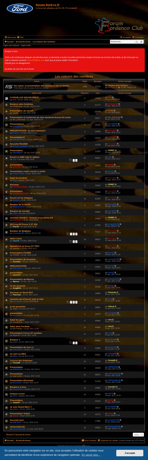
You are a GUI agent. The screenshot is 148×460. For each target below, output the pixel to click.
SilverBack (17, 153)
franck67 (111, 387)
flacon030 (112, 130)
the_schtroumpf (19, 120)
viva (110, 320)
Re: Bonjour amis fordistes (116, 85)
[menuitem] (20, 37)
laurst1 (111, 171)
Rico (15, 180)
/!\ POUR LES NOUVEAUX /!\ (24, 97)
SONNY (111, 150)
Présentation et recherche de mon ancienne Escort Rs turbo (40, 117)
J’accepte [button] (130, 453)
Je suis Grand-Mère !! (21, 407)
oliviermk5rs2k (114, 374)
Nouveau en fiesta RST (21, 292)
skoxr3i (16, 241)
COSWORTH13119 (20, 193)
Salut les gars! (17, 320)
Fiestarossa (17, 106)
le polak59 (17, 315)
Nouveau (14, 184)
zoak (110, 299)
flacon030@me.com (36, 60)
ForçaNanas (18, 322)
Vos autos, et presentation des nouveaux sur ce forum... (42, 86)
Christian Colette (20, 187)
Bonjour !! (15, 339)
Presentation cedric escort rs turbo (27, 171)
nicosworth (113, 87)
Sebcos (16, 133)
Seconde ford (16, 420)
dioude (16, 200)
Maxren (16, 281)
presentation (16, 165)
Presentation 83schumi (21, 380)
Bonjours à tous (18, 387)
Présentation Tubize (20, 413)
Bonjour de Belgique (20, 231)
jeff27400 (17, 167)
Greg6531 (17, 288)
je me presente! (18, 306)
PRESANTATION (18, 266)
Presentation (16, 374)
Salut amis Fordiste (20, 326)
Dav (14, 100)
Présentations (17, 124)
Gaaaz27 (16, 402)
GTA (83, 445)
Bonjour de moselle (20, 211)
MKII (15, 356)
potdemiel (17, 220)
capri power (17, 376)
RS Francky (17, 329)
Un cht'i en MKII (18, 354)
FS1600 (16, 255)
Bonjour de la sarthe (20, 204)
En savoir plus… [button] (91, 455)
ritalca (15, 309)
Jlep (15, 159)
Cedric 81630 (18, 173)
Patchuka (17, 295)
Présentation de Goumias (23, 259)
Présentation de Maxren (22, 279)
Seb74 (110, 393)
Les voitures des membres (74, 76)
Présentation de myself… (22, 111)
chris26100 (17, 126)
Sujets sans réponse (11, 45)
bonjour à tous (17, 393)
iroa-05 (16, 226)
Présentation (16, 150)
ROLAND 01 (18, 268)
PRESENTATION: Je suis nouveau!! (28, 130)
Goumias (17, 262)
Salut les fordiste (18, 178)
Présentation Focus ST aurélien (26, 333)
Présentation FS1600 (20, 253)
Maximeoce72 (19, 207)
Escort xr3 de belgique (21, 198)
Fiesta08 (16, 363)
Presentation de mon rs (22, 347)
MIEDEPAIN (18, 369)
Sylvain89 (112, 204)
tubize (110, 164)
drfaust (111, 306)
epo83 (15, 113)
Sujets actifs (26, 45)
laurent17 (17, 275)
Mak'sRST (17, 422)
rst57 (15, 213)
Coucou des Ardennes (21, 360)
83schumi (17, 383)
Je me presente (17, 286)
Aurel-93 (16, 335)
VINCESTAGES (19, 139)
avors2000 (17, 301)
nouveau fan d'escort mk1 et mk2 (27, 299)
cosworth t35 (113, 224)
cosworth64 (18, 389)
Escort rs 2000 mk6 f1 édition (25, 157)
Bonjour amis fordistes (21, 104)
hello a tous (16, 238)
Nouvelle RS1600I (19, 144)
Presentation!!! (17, 137)
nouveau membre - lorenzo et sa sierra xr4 (31, 218)
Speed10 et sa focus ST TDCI (24, 246)
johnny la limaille (20, 146)
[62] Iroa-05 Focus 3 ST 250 (23, 224)
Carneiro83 (17, 349)
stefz (15, 396)
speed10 (16, 248)
